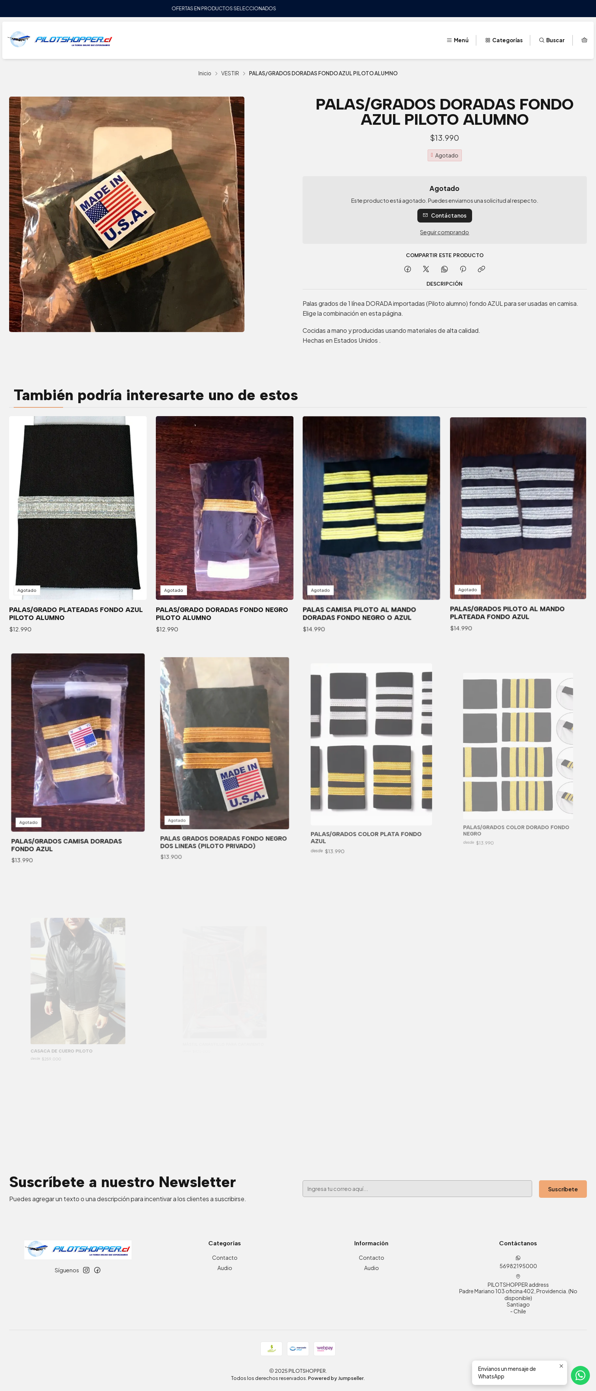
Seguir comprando (444, 232)
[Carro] (584, 40)
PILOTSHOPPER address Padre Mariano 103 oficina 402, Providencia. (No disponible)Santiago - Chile (518, 1294)
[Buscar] (551, 40)
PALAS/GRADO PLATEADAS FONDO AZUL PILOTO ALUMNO (76, 596)
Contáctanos (444, 215)
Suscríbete (510, 1188)
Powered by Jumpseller (336, 1378)
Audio (224, 1267)
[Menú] (457, 40)
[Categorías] (503, 40)
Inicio (204, 73)
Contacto (225, 1257)
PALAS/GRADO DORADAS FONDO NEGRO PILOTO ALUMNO (222, 587)
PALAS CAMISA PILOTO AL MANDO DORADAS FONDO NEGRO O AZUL (364, 580)
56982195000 (518, 1262)
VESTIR (230, 73)
